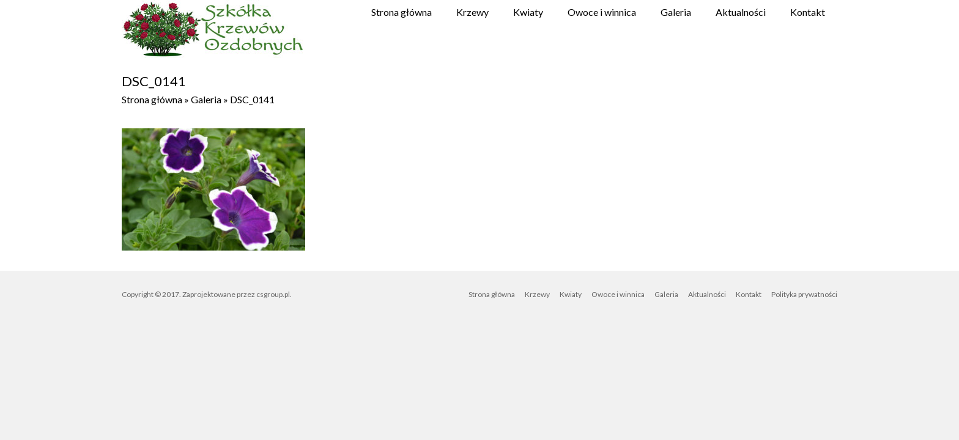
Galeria (676, 12)
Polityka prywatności (804, 294)
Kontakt (807, 12)
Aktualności (741, 12)
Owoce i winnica (602, 12)
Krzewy (472, 12)
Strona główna (401, 12)
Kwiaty (528, 12)
